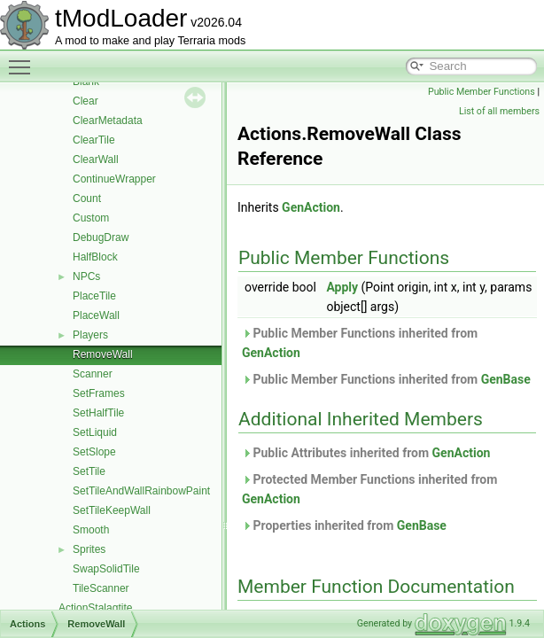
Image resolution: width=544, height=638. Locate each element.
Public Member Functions (481, 91)
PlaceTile (94, 296)
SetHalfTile (98, 413)
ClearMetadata (108, 120)
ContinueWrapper (114, 179)
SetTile (89, 471)
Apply (342, 287)
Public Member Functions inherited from (360, 343)
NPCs (86, 276)
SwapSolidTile (106, 569)
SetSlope (94, 452)
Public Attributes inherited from (366, 453)
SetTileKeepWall (112, 510)
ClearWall (96, 159)
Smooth (91, 530)
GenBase (506, 379)
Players (90, 335)
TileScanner (101, 588)
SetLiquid (95, 432)
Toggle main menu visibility (24, 59)
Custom (91, 218)
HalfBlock (95, 257)
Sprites (89, 549)
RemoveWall (103, 354)
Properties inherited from (344, 525)
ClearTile (94, 140)
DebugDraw (100, 237)
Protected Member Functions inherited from (369, 489)
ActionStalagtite (95, 608)
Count (87, 198)
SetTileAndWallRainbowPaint (141, 491)
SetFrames (99, 393)
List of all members (499, 111)
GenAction (311, 207)
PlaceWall (96, 315)
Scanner (93, 374)
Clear (85, 101)
